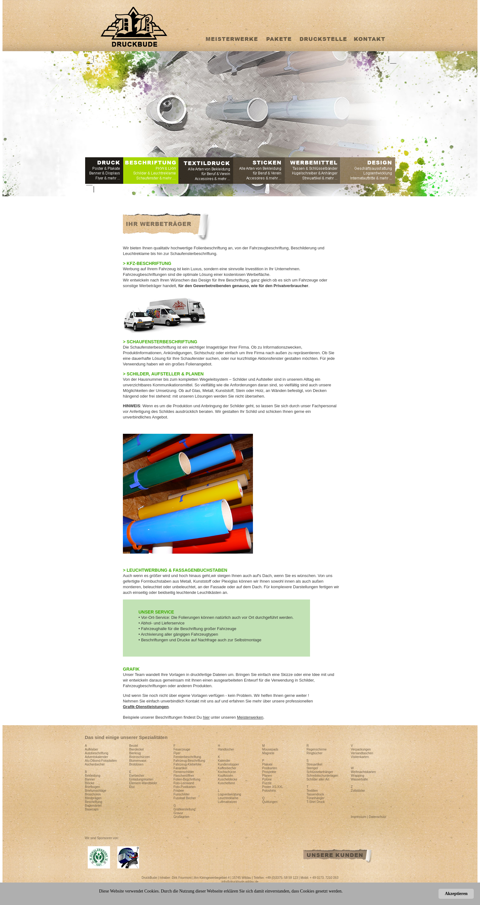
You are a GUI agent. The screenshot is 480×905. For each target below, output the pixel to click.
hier (206, 717)
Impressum (359, 817)
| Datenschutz (376, 817)
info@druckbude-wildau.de (240, 881)
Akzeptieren (456, 893)
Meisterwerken (250, 717)
